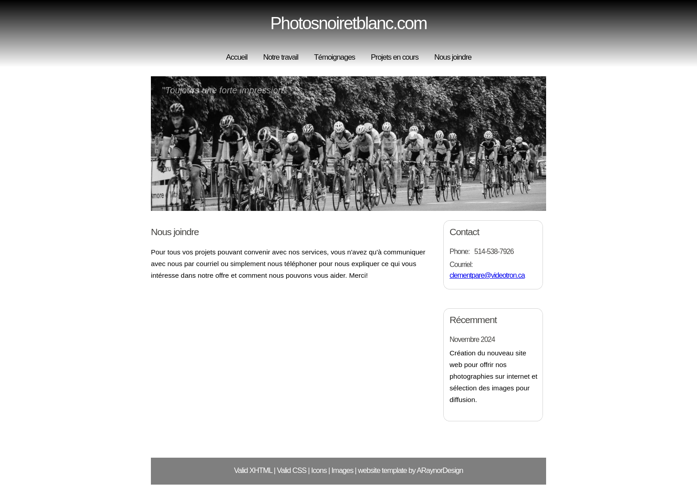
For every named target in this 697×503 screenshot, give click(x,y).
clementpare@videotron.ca (487, 275)
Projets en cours (395, 57)
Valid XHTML (253, 470)
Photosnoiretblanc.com (348, 23)
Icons (319, 470)
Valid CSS (292, 470)
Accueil (236, 57)
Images (342, 470)
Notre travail (280, 57)
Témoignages (334, 57)
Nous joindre (453, 57)
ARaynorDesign (440, 470)
